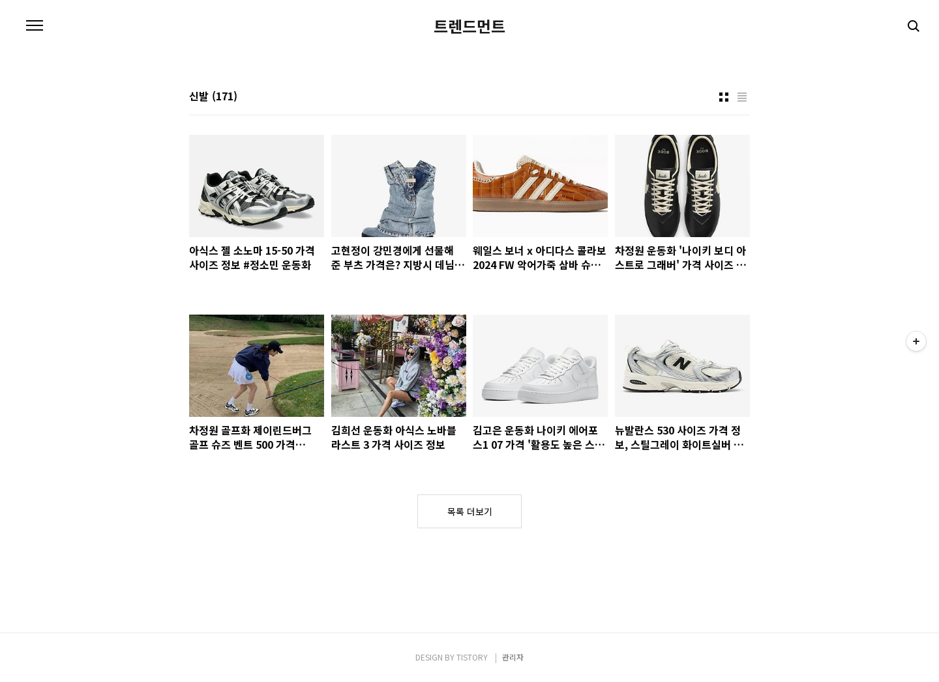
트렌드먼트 (469, 26)
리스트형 (742, 97)
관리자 (513, 656)
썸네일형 (724, 97)
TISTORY (472, 656)
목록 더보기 (469, 511)
